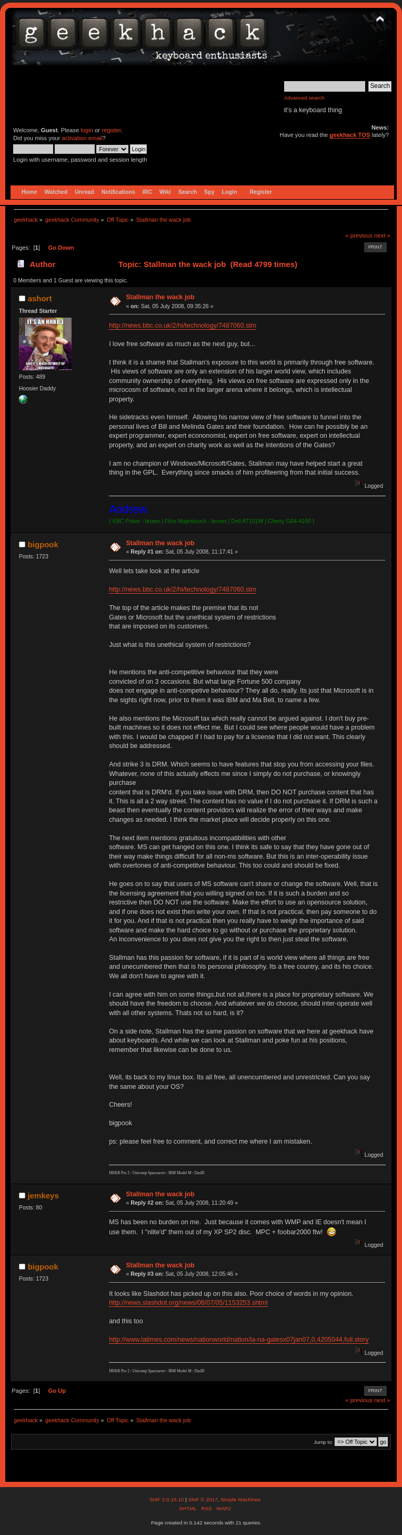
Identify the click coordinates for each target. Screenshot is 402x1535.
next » (382, 235)
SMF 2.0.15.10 (167, 1499)
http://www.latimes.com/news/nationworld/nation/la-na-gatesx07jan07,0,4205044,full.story (238, 1339)
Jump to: (323, 1442)
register (111, 130)
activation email (82, 138)
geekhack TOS (349, 135)
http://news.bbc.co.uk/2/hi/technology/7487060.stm (182, 325)
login (87, 130)
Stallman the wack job (160, 297)
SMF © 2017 (202, 1499)
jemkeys (43, 1195)
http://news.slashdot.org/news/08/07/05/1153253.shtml (188, 1302)
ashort (40, 298)
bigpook (43, 544)
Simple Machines (240, 1499)
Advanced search (304, 98)
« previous (359, 235)
